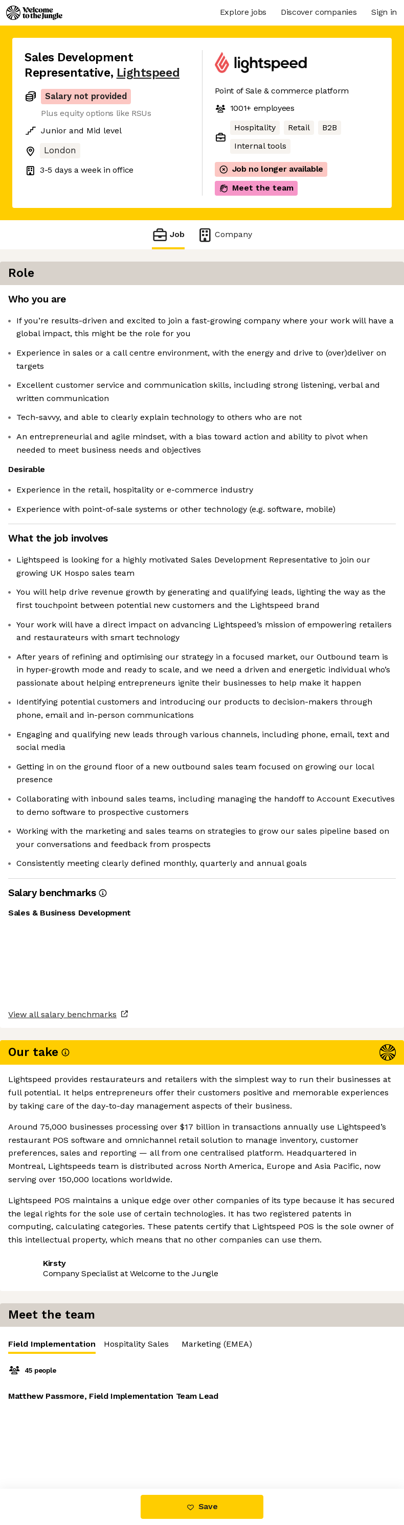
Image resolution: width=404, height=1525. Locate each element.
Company (224, 234)
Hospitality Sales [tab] (350, 302)
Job (168, 234)
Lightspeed (148, 73)
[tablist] (309, 302)
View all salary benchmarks (74, 1406)
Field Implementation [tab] (266, 304)
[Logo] (34, 13)
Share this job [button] (52, 1445)
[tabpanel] (309, 396)
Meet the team (256, 188)
